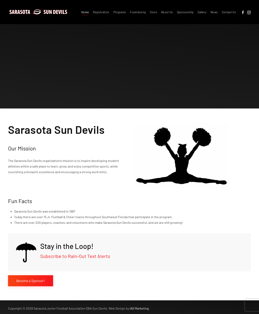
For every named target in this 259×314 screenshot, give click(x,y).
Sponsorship (185, 12)
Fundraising (138, 12)
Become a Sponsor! (30, 280)
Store (153, 12)
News (214, 12)
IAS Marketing (139, 307)
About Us (167, 12)
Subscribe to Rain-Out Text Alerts (75, 256)
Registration (101, 12)
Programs (119, 12)
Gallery (202, 12)
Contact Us (229, 12)
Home (85, 12)
